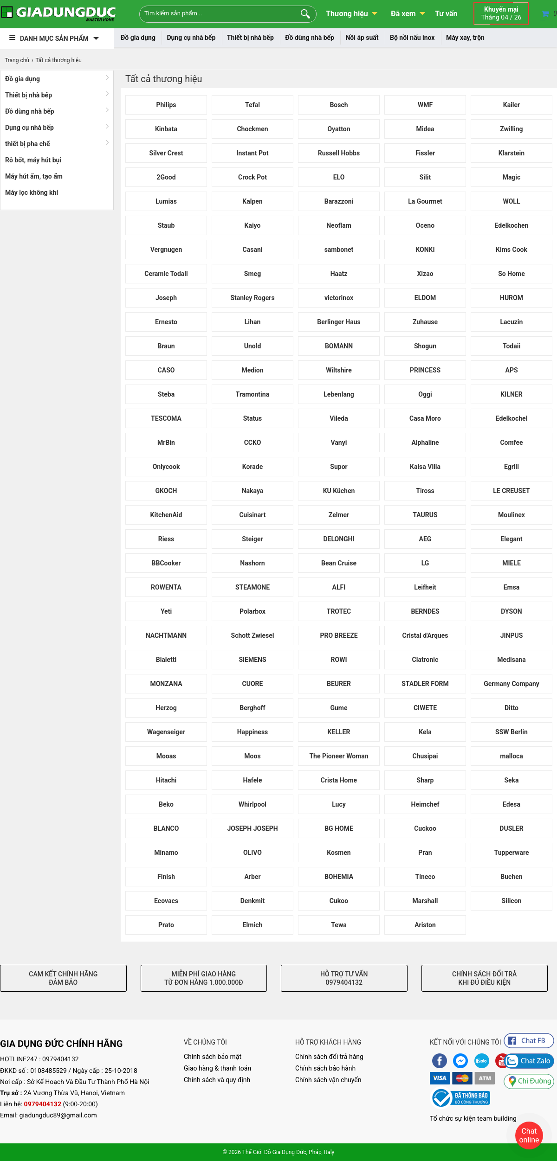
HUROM (511, 297)
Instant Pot (252, 153)
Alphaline (425, 442)
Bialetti (166, 659)
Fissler (425, 153)
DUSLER (511, 828)
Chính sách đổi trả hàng (329, 1056)
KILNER (511, 394)
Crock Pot (252, 177)
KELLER (339, 732)
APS (511, 370)
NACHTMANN (166, 635)
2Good (165, 177)
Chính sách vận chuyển (328, 1080)
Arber (252, 876)
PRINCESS (425, 370)
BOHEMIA (338, 876)
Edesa (511, 804)
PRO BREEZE (338, 635)
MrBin (166, 442)
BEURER (339, 683)
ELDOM (425, 297)
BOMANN (339, 346)
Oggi (425, 394)
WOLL (511, 201)
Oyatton (338, 129)
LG (425, 563)
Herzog (166, 708)
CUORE (252, 683)
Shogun (425, 346)
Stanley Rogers (252, 297)
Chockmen (252, 129)
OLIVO (252, 852)
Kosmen (338, 852)
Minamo (166, 852)
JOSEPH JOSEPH (252, 828)
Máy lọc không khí (31, 192)
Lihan (252, 322)
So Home (511, 273)
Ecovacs (166, 900)
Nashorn (252, 563)
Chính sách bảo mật (212, 1056)
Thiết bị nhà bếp (250, 37)
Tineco (425, 876)
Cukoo (339, 900)
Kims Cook (511, 249)
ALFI (339, 587)
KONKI (424, 249)
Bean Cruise (338, 563)
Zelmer (339, 515)
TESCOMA (166, 418)
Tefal (252, 105)
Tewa (338, 925)
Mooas (166, 756)
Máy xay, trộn (465, 37)
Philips (166, 105)
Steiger (252, 539)
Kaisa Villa (425, 466)
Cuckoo (425, 828)
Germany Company (511, 683)
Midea (425, 129)
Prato (166, 925)
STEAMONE (252, 587)
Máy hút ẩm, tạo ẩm (34, 176)
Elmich (253, 925)
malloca (511, 756)
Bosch (339, 105)
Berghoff (252, 708)
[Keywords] (212, 13)
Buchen (511, 876)
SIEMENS (252, 659)
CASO (166, 370)
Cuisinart (252, 515)
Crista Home (339, 780)
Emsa (512, 587)
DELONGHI (338, 539)
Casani (253, 249)
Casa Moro (425, 418)
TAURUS (425, 515)
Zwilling (511, 129)
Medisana (511, 659)
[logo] (58, 14)
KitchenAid (166, 515)
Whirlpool (252, 804)
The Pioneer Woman (338, 756)
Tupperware (511, 852)
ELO (339, 177)
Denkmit (252, 900)
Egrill (511, 466)
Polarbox (253, 611)
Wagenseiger (166, 732)
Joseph (166, 297)
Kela (425, 732)
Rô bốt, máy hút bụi (33, 160)
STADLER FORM (425, 683)
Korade (252, 466)
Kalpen (252, 201)
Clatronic (425, 659)
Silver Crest (166, 153)
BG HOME (338, 828)
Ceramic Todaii (166, 273)
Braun (166, 346)
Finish (166, 876)
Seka (511, 780)
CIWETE (425, 708)
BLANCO (166, 828)
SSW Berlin (511, 732)
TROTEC (339, 611)
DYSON (511, 611)
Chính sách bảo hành (325, 1068)
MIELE (511, 563)
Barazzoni (338, 201)
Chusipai (425, 756)
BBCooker (166, 563)
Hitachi (166, 780)
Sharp (425, 780)
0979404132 (60, 1059)
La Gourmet (425, 201)
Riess (166, 539)
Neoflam (338, 225)
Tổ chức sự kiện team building (473, 1119)
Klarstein (512, 153)
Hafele (252, 780)
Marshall (425, 900)
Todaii (511, 346)
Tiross (425, 490)
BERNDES (425, 611)
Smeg (252, 273)
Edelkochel (512, 418)
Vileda (339, 418)
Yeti (166, 611)
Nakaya (253, 490)
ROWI (339, 659)
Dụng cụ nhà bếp (191, 37)
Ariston (425, 925)
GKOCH (166, 490)
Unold (252, 346)
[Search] (303, 13)
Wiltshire (339, 370)
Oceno (425, 225)
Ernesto (166, 322)
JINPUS (511, 635)
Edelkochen (512, 225)
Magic (512, 177)
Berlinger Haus (338, 322)
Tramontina (252, 394)
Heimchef (425, 804)
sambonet (339, 249)
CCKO (252, 442)
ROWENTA (166, 587)
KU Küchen (339, 490)
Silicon (512, 900)
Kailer (511, 105)
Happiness (252, 732)
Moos (252, 756)
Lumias (166, 201)
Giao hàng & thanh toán (217, 1068)
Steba (166, 394)
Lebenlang (339, 394)
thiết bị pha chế (27, 144)
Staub (166, 225)
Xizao (425, 273)
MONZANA (166, 683)
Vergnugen (166, 249)
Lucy (339, 804)
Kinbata (166, 129)
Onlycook (166, 466)
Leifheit (425, 587)
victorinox (338, 297)
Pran (425, 852)
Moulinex (511, 515)
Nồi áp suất (361, 37)
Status (252, 418)
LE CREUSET (511, 490)
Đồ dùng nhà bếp (309, 37)
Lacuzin (511, 322)
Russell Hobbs (339, 153)
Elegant (511, 539)
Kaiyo (253, 225)
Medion (252, 370)
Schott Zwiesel (252, 635)
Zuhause (425, 322)
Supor (338, 466)
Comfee (511, 442)
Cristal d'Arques (425, 635)
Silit (425, 177)
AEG (425, 539)
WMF (425, 105)
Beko (166, 804)
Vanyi (339, 442)
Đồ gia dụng (138, 37)
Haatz (339, 273)
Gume (338, 708)
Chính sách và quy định (217, 1080)
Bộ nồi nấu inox (412, 37)
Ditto (511, 708)
